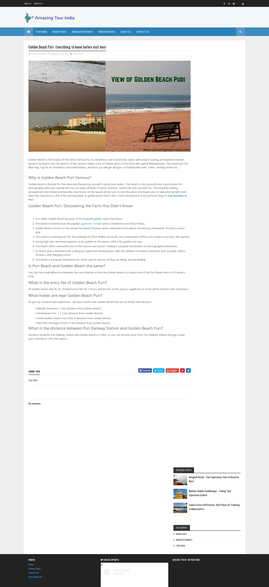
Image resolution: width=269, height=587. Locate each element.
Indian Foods (59, 31)
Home (31, 477)
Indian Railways (106, 31)
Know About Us (35, 489)
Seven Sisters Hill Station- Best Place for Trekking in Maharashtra (223, 87)
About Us (126, 31)
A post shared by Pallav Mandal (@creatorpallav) (134, 563)
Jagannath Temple (92, 220)
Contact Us (38, 3)
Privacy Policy (34, 481)
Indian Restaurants (82, 31)
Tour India (41, 31)
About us (27, 3)
